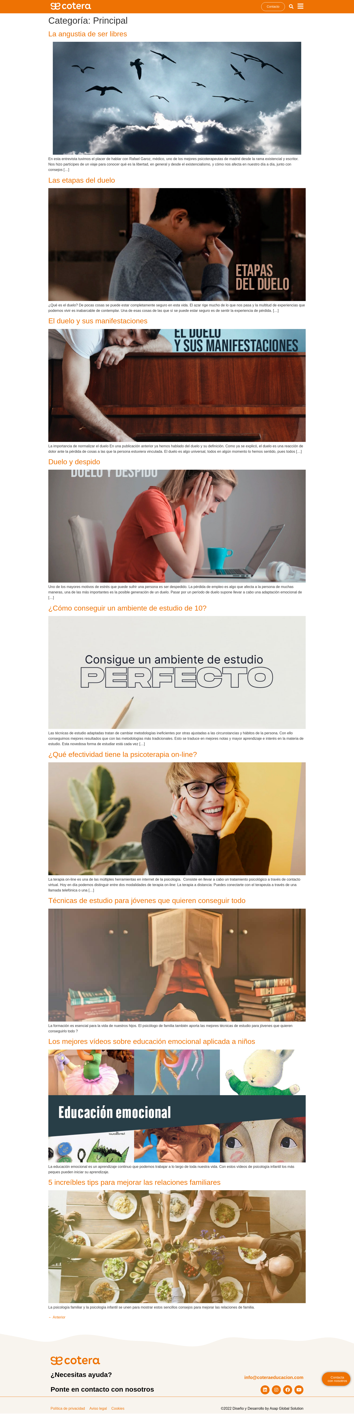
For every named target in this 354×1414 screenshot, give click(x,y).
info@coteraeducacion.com (273, 1377)
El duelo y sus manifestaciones (97, 321)
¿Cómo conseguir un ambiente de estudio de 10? (127, 608)
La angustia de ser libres (87, 34)
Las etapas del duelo (81, 180)
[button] (291, 7)
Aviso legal (98, 1409)
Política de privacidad (68, 1409)
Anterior (56, 1318)
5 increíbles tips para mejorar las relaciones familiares (134, 1182)
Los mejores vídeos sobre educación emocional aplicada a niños (151, 1042)
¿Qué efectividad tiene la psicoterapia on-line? (122, 755)
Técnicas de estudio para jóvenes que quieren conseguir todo (146, 901)
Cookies (117, 1409)
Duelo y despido (74, 462)
